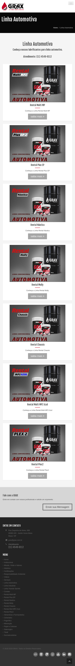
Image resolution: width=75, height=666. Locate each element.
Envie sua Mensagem (57, 507)
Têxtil (6, 632)
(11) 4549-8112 (44, 56)
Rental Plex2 (9, 612)
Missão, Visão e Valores (13, 565)
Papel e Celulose (10, 626)
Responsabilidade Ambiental (14, 574)
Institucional (8, 562)
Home (55, 28)
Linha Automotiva (19, 19)
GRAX (15, 649)
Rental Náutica (9, 600)
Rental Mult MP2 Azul (12, 609)
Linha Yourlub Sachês (12, 589)
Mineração (8, 624)
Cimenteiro (8, 618)
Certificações (9, 571)
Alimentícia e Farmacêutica (14, 615)
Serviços (7, 580)
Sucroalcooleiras (10, 635)
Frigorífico (7, 621)
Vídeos (6, 577)
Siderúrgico (8, 629)
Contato (7, 592)
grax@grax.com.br (15, 540)
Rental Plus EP (9, 597)
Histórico (7, 568)
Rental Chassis (9, 606)
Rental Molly (8, 603)
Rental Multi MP (10, 594)
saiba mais (37, 116)
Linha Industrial (9, 586)
